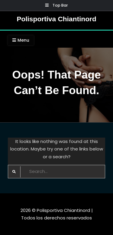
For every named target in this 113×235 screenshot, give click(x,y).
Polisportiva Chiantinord (56, 19)
